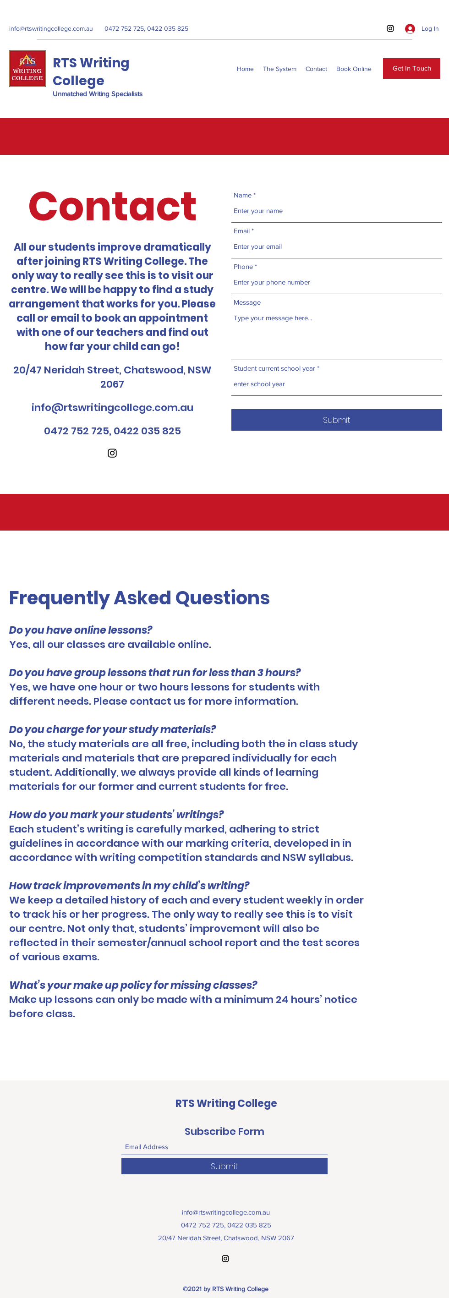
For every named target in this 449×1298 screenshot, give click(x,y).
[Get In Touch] (411, 68)
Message (247, 302)
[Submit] (336, 420)
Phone (243, 266)
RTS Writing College (91, 72)
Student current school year (274, 368)
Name (243, 195)
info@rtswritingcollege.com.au (51, 28)
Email (242, 230)
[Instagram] (390, 28)
